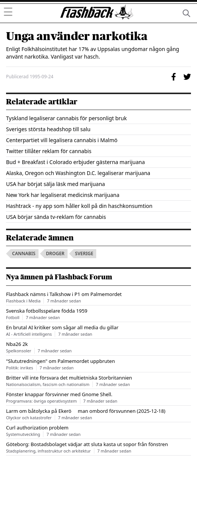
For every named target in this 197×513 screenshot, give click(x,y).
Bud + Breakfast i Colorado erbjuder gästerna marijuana (75, 162)
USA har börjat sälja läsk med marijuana (55, 184)
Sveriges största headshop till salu (48, 129)
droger (55, 253)
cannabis (23, 253)
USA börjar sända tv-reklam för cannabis (56, 216)
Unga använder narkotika (77, 36)
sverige (84, 253)
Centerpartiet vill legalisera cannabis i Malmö (61, 140)
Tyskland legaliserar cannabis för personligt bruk (66, 118)
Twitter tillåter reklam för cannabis (48, 151)
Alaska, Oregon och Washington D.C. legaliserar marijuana (78, 173)
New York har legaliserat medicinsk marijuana (62, 194)
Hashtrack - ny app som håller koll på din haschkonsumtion (79, 205)
